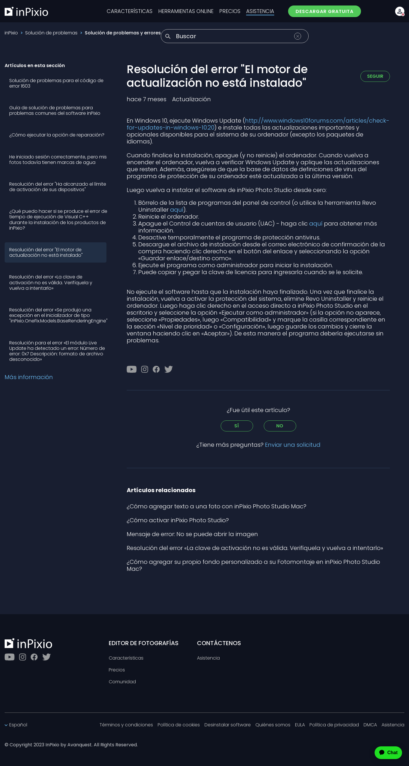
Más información (29, 377)
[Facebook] (156, 369)
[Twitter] (168, 369)
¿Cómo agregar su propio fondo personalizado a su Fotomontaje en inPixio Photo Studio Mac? (253, 565)
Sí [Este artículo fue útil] (236, 425)
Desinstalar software (227, 725)
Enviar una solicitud (292, 445)
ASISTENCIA (260, 11)
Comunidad (122, 682)
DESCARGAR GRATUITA (324, 11)
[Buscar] (235, 36)
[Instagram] (144, 369)
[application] (383, 752)
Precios (117, 670)
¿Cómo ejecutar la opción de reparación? (56, 135)
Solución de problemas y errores (123, 32)
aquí (176, 210)
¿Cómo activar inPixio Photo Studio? (178, 520)
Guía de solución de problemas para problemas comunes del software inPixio (54, 110)
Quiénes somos (272, 725)
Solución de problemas (51, 32)
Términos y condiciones (126, 725)
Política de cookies (179, 725)
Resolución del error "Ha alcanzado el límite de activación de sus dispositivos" (57, 187)
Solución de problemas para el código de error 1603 (56, 83)
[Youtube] (132, 369)
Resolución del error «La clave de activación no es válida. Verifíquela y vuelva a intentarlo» (50, 282)
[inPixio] (26, 11)
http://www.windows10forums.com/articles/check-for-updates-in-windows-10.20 (258, 124)
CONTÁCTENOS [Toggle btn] (219, 643)
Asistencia (208, 658)
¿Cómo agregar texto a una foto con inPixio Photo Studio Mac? (216, 506)
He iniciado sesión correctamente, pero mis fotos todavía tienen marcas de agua (58, 160)
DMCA (370, 725)
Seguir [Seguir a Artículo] (375, 76)
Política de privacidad (334, 725)
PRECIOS (229, 11)
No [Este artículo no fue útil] (280, 425)
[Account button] (399, 11)
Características (126, 658)
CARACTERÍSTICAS (129, 11)
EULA (300, 725)
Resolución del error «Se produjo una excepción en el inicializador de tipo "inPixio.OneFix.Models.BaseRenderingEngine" (58, 315)
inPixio (11, 32)
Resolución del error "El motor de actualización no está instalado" (46, 252)
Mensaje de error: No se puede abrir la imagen (192, 534)
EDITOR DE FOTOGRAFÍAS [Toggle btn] (143, 643)
